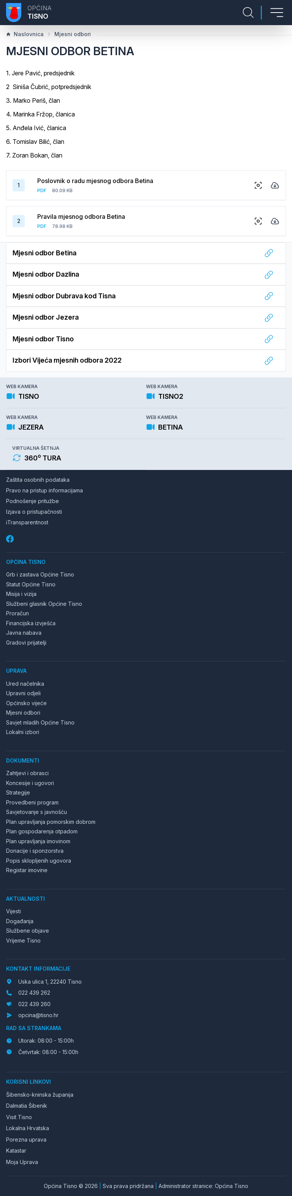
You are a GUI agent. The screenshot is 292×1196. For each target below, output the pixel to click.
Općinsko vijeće (26, 703)
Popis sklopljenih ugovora (38, 860)
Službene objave (27, 930)
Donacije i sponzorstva (34, 850)
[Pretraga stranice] (248, 12)
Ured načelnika (25, 683)
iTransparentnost (27, 522)
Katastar (16, 1150)
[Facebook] (10, 539)
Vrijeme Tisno (23, 940)
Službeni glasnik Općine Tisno (44, 603)
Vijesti (13, 911)
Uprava (16, 670)
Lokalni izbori (22, 732)
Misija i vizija (21, 594)
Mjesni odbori (69, 34)
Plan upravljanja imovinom (38, 841)
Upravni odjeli (23, 693)
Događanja (19, 921)
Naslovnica (25, 34)
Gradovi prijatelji (26, 642)
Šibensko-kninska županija (39, 1094)
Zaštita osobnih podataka (38, 479)
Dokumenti (22, 760)
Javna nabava (23, 632)
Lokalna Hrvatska (27, 1128)
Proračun (17, 613)
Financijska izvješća (31, 623)
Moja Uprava (22, 1162)
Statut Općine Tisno (31, 584)
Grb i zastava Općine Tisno (40, 574)
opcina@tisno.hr (38, 1015)
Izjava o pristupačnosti (34, 511)
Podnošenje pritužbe (32, 501)
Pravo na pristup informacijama (44, 490)
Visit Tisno (19, 1117)
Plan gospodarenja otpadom (42, 831)
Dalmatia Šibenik (26, 1105)
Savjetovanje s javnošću (36, 812)
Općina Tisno (26, 562)
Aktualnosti (25, 898)
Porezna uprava (26, 1139)
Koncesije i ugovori (30, 783)
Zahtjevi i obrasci (27, 773)
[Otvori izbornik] (277, 12)
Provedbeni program (32, 802)
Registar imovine (27, 870)
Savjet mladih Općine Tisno (40, 722)
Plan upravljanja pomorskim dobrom (50, 822)
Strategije (18, 792)
